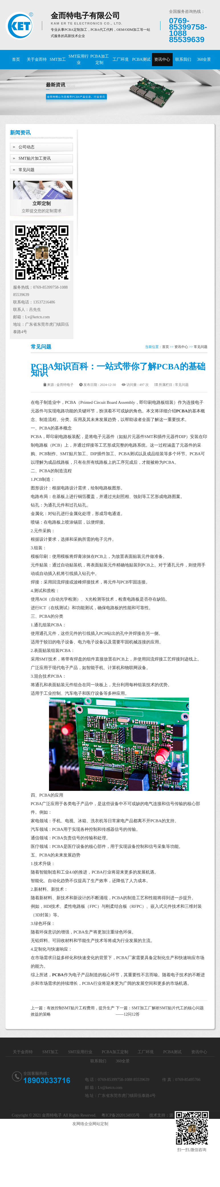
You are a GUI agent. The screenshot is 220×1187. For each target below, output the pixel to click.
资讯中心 (162, 59)
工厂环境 (121, 59)
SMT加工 (58, 59)
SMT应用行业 (79, 59)
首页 (16, 59)
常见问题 (26, 170)
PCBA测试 (141, 59)
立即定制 (41, 203)
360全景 (204, 59)
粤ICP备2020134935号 (120, 1115)
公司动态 (26, 147)
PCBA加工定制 (99, 59)
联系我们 (183, 59)
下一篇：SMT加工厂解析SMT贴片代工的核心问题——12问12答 (160, 1011)
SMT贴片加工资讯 (35, 158)
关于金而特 (37, 59)
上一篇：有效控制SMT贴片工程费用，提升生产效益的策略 (73, 1011)
